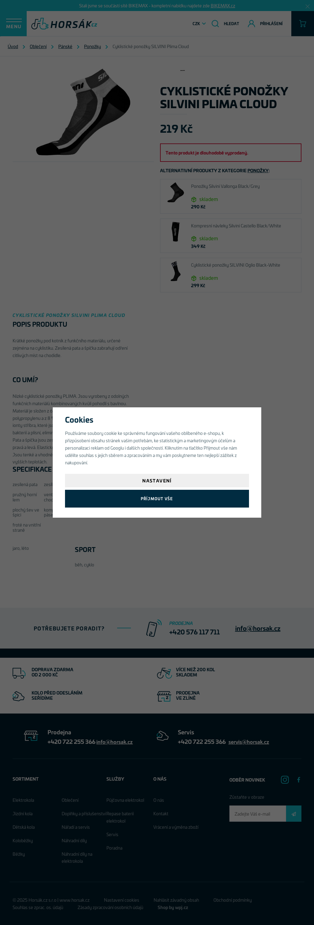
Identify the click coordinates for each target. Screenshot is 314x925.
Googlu (117, 447)
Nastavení (157, 480)
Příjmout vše (157, 498)
